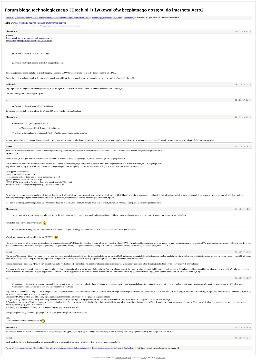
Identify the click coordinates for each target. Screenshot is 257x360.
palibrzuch (11, 84)
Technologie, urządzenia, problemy (107, 17)
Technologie (129, 17)
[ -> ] (45, 123)
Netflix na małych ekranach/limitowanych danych (42, 22)
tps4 (8, 100)
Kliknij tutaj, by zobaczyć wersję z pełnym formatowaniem (60, 26)
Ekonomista (11, 31)
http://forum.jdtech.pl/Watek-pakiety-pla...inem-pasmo (29, 40)
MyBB (143, 358)
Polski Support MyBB (123, 358)
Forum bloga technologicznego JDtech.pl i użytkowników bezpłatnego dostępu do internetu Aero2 (104, 10)
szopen (9, 146)
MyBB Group (160, 358)
